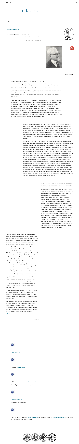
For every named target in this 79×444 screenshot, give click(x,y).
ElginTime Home (16, 352)
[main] (28, 10)
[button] (2, 2)
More (8, 313)
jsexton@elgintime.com (13, 29)
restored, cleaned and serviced (27, 381)
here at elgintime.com (33, 417)
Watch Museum (20, 367)
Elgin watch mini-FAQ (17, 399)
